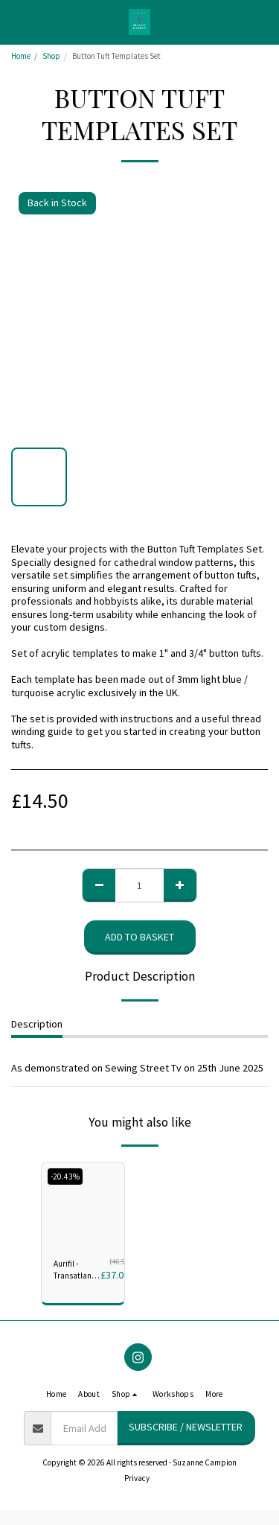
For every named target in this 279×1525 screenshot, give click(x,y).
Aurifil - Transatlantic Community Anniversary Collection (77, 1270)
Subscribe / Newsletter (186, 1426)
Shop (51, 56)
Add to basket (139, 936)
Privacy (137, 1478)
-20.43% (65, 1176)
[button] (16, 21)
